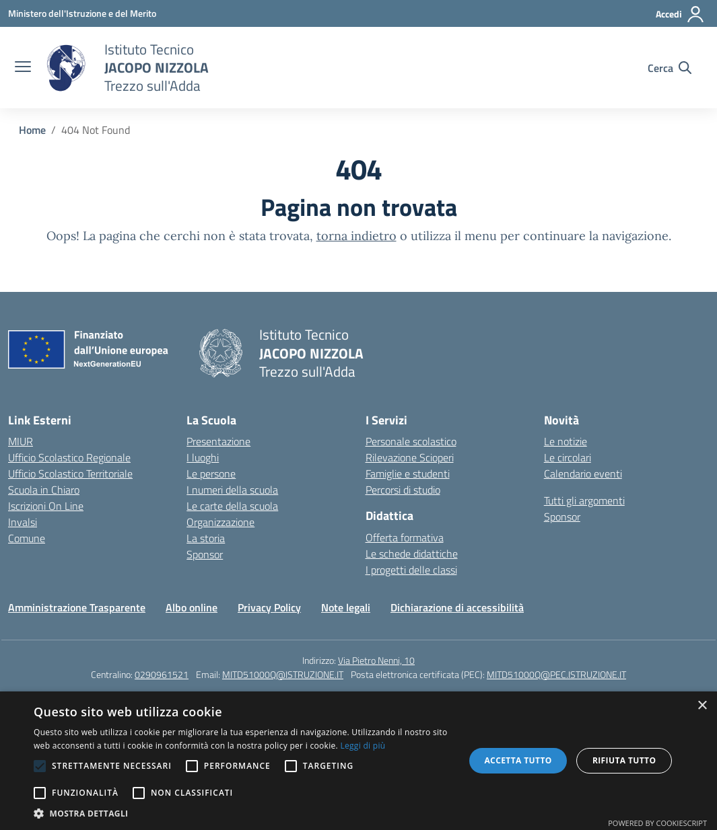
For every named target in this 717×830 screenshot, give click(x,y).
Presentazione (218, 441)
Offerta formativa (405, 537)
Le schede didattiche (412, 553)
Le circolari (567, 457)
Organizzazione (220, 522)
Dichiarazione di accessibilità (457, 607)
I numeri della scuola (232, 490)
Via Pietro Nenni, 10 (376, 660)
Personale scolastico (411, 441)
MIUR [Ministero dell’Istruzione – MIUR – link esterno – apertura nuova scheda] (20, 441)
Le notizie (565, 441)
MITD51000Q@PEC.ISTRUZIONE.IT (556, 674)
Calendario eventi (583, 473)
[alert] (358, 760)
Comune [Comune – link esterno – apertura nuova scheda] (26, 538)
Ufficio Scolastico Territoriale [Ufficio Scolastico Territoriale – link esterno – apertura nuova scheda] (70, 473)
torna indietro (356, 235)
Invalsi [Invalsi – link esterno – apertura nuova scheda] (22, 522)
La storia (205, 538)
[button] (243, 813)
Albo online (191, 607)
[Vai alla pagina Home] (32, 130)
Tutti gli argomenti (584, 500)
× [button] (702, 706)
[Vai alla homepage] (66, 68)
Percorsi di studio (403, 490)
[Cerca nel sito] (669, 68)
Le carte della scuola (232, 506)
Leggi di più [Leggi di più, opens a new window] (362, 745)
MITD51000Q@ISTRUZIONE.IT (282, 674)
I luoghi (202, 457)
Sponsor (204, 554)
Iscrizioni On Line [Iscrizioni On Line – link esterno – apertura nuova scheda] (45, 506)
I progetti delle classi (411, 570)
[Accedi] (680, 14)
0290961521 (162, 674)
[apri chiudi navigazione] (23, 68)
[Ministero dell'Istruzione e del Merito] (82, 13)
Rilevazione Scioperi (410, 457)
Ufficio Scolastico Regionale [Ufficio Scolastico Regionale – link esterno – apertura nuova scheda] (69, 457)
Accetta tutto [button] (517, 760)
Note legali (345, 607)
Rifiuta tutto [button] (624, 760)
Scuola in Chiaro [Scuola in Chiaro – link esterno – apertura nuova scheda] (43, 490)
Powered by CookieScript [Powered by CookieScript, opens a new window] (657, 823)
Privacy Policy (269, 607)
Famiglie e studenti (408, 473)
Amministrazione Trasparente (76, 607)
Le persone (211, 473)
